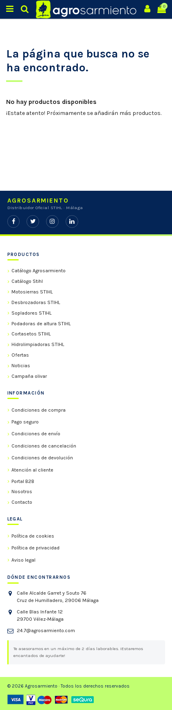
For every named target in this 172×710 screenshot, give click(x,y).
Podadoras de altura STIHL (41, 323)
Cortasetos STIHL (31, 334)
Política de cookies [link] (32, 536)
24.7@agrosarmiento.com (46, 630)
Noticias (20, 365)
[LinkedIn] (72, 221)
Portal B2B (22, 481)
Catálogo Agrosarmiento (38, 270)
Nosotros (21, 491)
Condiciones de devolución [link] (42, 458)
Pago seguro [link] (25, 422)
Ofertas (20, 355)
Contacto (21, 502)
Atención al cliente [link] (32, 470)
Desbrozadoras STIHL (35, 302)
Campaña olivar (29, 376)
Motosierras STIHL (32, 292)
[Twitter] (32, 221)
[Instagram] (52, 221)
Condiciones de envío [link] (35, 434)
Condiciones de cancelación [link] (43, 446)
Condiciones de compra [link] (38, 410)
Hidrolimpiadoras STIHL (37, 344)
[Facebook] (13, 221)
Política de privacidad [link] (35, 548)
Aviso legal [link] (23, 560)
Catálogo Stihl (27, 281)
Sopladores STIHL (31, 313)
